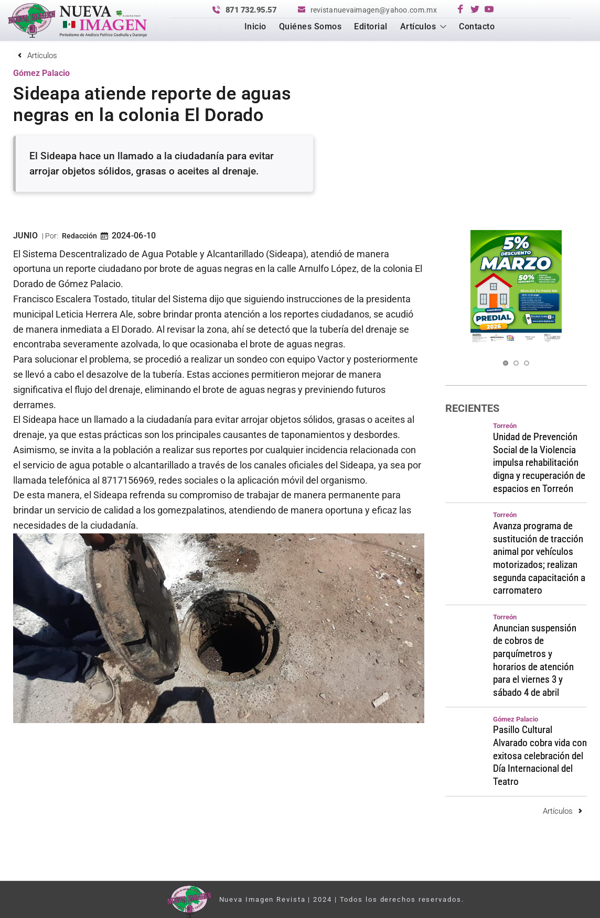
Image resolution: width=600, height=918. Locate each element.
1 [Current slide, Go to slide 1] (505, 363)
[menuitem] (255, 27)
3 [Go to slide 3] (526, 363)
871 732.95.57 (251, 10)
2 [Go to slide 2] (516, 363)
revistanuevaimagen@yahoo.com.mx (373, 10)
